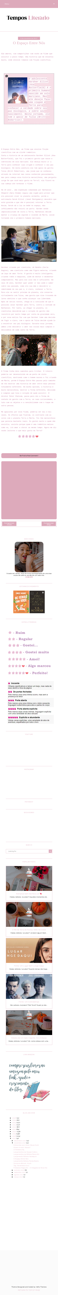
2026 (14, 1118)
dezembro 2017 (20, 1141)
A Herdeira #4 (19, 1150)
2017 (14, 1138)
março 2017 (18, 1177)
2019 (14, 1134)
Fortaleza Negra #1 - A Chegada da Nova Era (30, 1168)
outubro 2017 (19, 1170)
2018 (14, 1136)
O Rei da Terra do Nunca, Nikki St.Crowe (29, 930)
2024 (14, 1122)
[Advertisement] (29, 1212)
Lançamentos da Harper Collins (25, 1152)
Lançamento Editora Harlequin (25, 1156)
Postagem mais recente (9, 523)
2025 (14, 1120)
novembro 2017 (20, 1143)
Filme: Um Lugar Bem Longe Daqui (29, 966)
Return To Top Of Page (29, 1290)
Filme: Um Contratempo (29, 1002)
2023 (14, 1125)
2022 (14, 1127)
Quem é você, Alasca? (22, 1147)
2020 (14, 1131)
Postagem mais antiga (49, 523)
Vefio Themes (41, 1287)
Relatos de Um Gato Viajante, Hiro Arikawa (29, 1038)
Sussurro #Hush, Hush (22, 1163)
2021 (14, 1129)
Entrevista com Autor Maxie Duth (26, 1145)
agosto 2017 (19, 1175)
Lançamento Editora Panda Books (26, 1161)
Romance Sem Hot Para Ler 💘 (29, 894)
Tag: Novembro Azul (21, 1165)
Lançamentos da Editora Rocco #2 (26, 1154)
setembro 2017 (20, 1172)
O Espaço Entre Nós (21, 1159)
